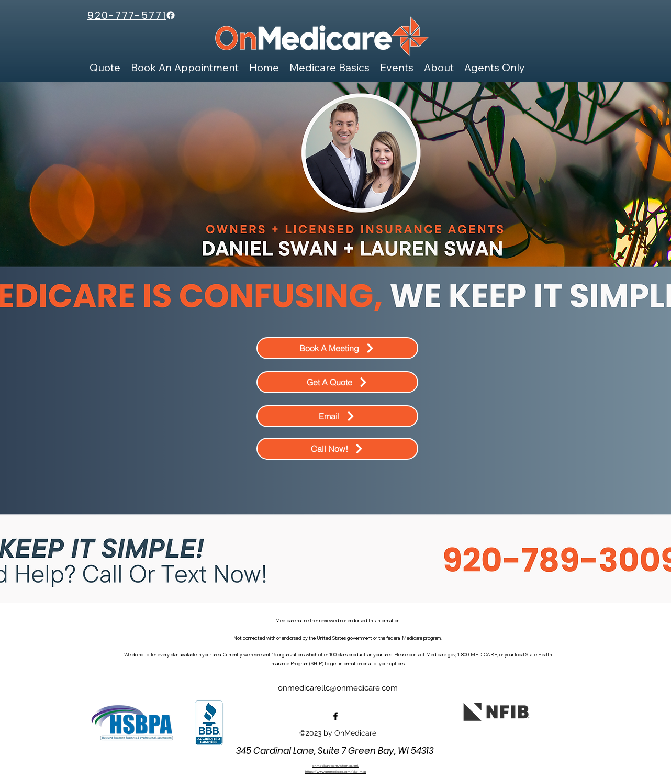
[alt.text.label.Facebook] (335, 716)
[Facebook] (170, 15)
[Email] (337, 416)
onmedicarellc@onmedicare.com (338, 688)
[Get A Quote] (337, 382)
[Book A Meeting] (337, 348)
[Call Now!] (337, 449)
